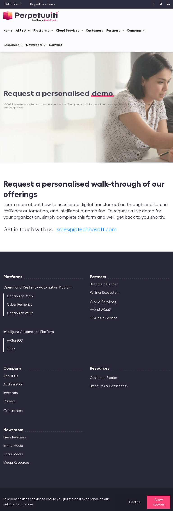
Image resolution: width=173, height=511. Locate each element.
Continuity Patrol (20, 296)
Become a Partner (104, 284)
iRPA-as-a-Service (103, 318)
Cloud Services (67, 30)
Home (7, 30)
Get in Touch (13, 4)
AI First (21, 30)
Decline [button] (135, 502)
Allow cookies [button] (159, 502)
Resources (11, 44)
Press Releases (14, 437)
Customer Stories (104, 378)
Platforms (41, 30)
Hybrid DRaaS (100, 309)
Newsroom (34, 44)
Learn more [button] (24, 504)
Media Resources (16, 462)
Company (134, 30)
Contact (55, 44)
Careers (9, 401)
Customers (94, 30)
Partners (113, 30)
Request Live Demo (42, 4)
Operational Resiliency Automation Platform (38, 287)
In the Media (13, 445)
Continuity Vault (20, 313)
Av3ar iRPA (15, 340)
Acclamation (13, 384)
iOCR (11, 349)
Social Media (13, 454)
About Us (10, 376)
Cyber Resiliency (19, 304)
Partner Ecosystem (104, 292)
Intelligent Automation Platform (28, 332)
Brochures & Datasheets (109, 386)
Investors (10, 393)
